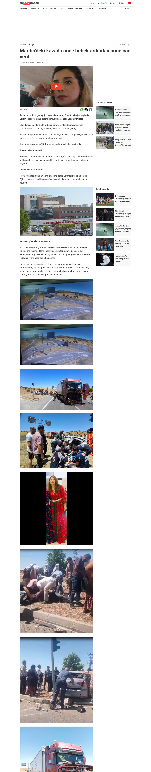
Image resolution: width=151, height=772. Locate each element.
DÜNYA (70, 9)
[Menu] (128, 9)
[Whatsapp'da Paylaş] (82, 109)
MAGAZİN (79, 9)
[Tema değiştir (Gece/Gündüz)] (112, 3)
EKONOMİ (53, 9)
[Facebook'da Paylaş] (90, 109)
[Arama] (92, 3)
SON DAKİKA (24, 9)
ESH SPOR (62, 9)
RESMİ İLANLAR (100, 9)
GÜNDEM (44, 9)
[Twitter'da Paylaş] (86, 109)
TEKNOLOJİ (89, 9)
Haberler (23, 45)
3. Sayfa (31, 45)
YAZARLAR (35, 9)
